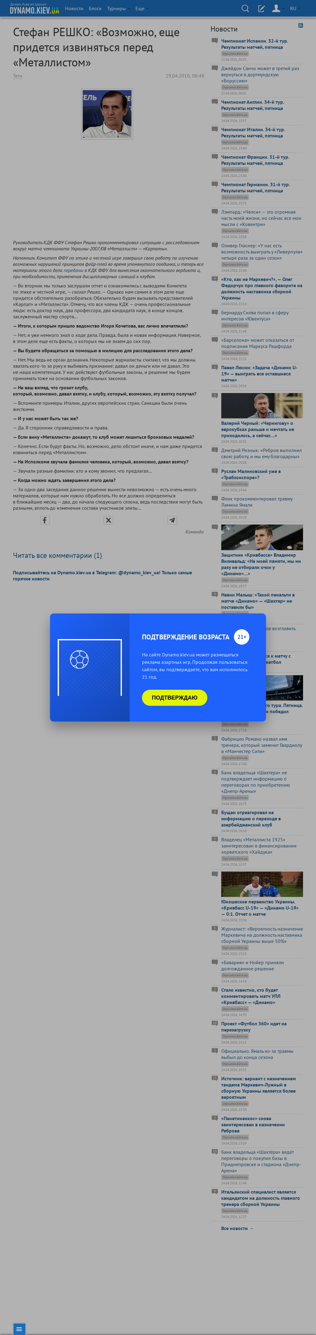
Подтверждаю (175, 698)
